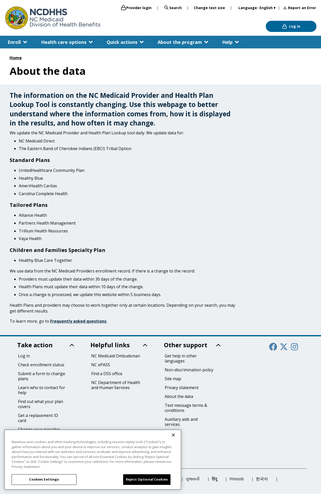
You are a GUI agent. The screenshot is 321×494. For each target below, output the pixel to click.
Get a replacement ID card (38, 418)
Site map (173, 378)
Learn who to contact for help (41, 390)
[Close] (173, 435)
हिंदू (214, 479)
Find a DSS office (106, 373)
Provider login (136, 7)
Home (16, 58)
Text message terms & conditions (186, 407)
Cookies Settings (44, 479)
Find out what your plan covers (40, 404)
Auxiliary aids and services (181, 421)
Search (173, 7)
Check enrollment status (41, 365)
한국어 (262, 479)
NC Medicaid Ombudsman (115, 356)
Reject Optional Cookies (147, 479)
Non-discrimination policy (189, 370)
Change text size (209, 7)
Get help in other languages (181, 358)
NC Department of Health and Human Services (115, 385)
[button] (18, 42)
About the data (179, 396)
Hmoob (237, 479)
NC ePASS (100, 365)
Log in (291, 26)
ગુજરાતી (193, 479)
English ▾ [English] (267, 7)
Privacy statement (182, 387)
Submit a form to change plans (41, 376)
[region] (92, 459)
